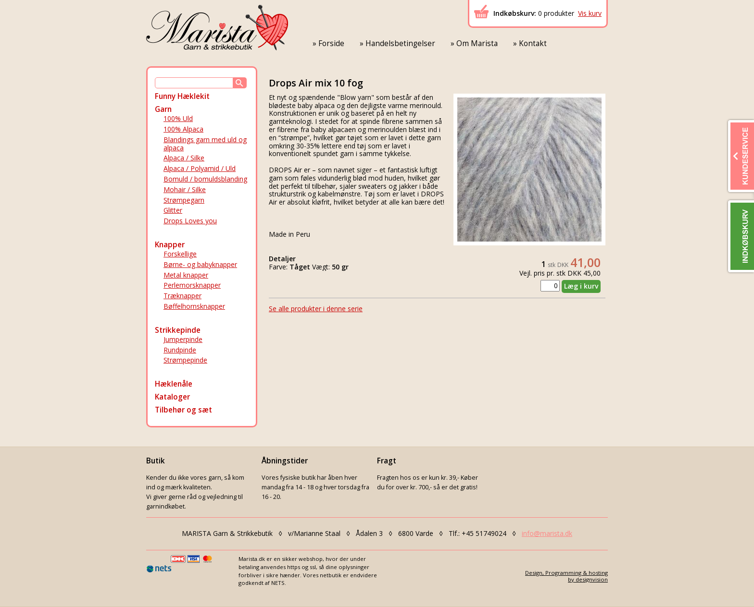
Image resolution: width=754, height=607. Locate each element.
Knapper (170, 245)
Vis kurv (590, 13)
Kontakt (533, 43)
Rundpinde (179, 349)
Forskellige (180, 253)
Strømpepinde (185, 359)
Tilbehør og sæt (183, 410)
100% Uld (178, 118)
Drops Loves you (190, 220)
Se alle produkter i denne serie (316, 308)
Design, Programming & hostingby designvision (566, 576)
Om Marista (477, 43)
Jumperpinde (182, 339)
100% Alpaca (183, 129)
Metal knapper (185, 274)
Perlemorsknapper (192, 285)
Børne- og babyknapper (200, 264)
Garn (163, 109)
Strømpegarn (183, 200)
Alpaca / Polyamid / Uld (199, 168)
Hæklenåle (173, 384)
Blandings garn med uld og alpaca (205, 143)
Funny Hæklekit (182, 96)
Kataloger (172, 397)
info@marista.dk (547, 533)
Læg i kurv (581, 286)
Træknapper (182, 295)
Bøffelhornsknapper (194, 306)
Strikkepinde (178, 330)
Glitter (172, 210)
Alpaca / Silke (183, 157)
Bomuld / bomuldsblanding (205, 178)
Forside (331, 43)
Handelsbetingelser (400, 43)
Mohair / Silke (184, 189)
